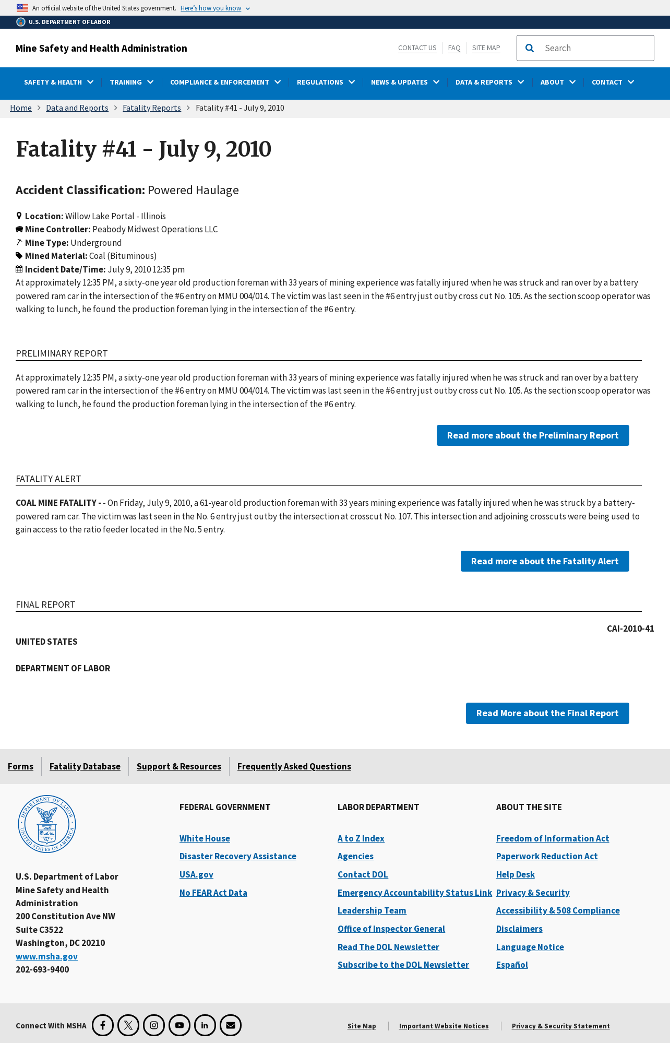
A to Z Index (361, 838)
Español (512, 964)
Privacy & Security (533, 892)
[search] (596, 48)
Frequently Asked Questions (294, 766)
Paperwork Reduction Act (547, 856)
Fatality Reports (152, 107)
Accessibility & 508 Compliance (558, 910)
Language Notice (530, 947)
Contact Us (417, 47)
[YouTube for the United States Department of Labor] (179, 1025)
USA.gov (196, 874)
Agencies (356, 856)
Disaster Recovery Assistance (238, 856)
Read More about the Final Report (547, 713)
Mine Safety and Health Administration (101, 48)
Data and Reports (77, 107)
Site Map (486, 47)
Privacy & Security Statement (561, 1026)
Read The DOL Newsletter (388, 947)
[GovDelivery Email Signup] (231, 1025)
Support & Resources (179, 766)
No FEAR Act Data (213, 892)
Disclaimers (519, 928)
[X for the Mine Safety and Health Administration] (128, 1025)
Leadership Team (372, 910)
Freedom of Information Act (552, 838)
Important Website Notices (444, 1026)
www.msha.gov (47, 956)
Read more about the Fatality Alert (545, 560)
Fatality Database (85, 766)
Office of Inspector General (391, 928)
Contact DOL (363, 874)
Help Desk (515, 874)
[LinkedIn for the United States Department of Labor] (205, 1025)
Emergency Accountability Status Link (415, 892)
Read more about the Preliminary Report (533, 435)
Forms (20, 766)
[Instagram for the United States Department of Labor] (154, 1025)
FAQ (454, 47)
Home (21, 107)
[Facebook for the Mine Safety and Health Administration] (103, 1025)
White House (205, 838)
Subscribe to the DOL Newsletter (403, 964)
